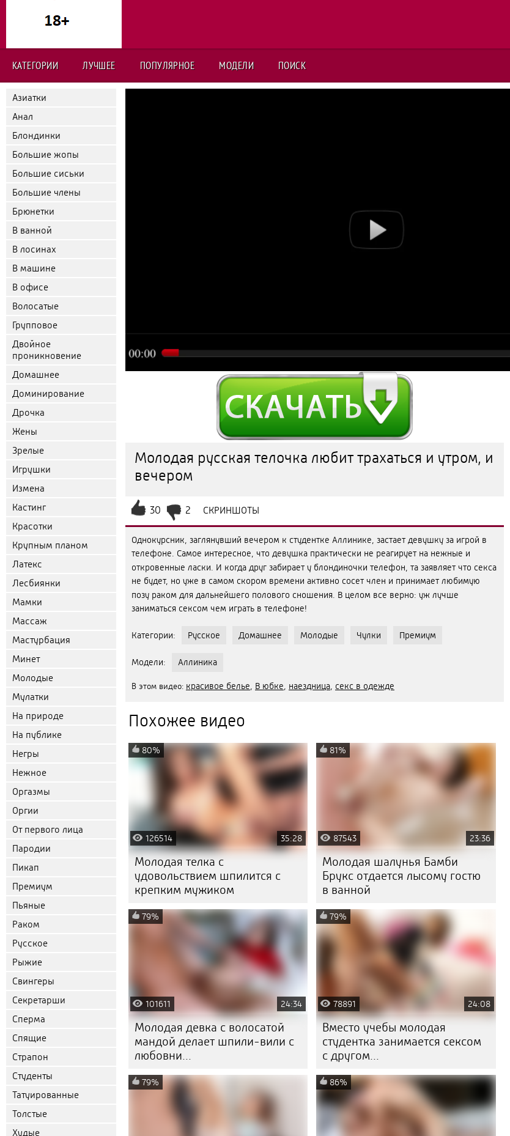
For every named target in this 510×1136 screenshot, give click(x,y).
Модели (236, 65)
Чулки (369, 635)
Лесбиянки (36, 583)
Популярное (167, 65)
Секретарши (38, 1000)
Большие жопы (45, 154)
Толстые (29, 1113)
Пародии (31, 848)
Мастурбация (41, 640)
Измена (28, 488)
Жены (24, 431)
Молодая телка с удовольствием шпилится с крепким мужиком (208, 876)
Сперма (28, 1019)
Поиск (292, 65)
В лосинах (34, 249)
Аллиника (197, 662)
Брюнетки (33, 211)
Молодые (32, 678)
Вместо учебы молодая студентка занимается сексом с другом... (401, 1041)
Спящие (29, 1038)
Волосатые (35, 306)
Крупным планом (50, 545)
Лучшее (99, 65)
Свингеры (33, 981)
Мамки (27, 602)
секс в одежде (364, 686)
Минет (26, 659)
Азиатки (29, 97)
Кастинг (29, 507)
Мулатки (30, 697)
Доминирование (48, 393)
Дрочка (28, 412)
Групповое (34, 325)
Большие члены (46, 192)
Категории (35, 65)
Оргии (25, 810)
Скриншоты (231, 510)
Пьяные (28, 905)
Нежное (29, 772)
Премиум (32, 886)
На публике (37, 734)
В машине (34, 268)
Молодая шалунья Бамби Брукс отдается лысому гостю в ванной (401, 876)
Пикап (25, 867)
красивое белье (218, 686)
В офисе (30, 287)
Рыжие (27, 962)
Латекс (27, 564)
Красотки (32, 526)
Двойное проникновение (46, 349)
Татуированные (45, 1095)
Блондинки (36, 135)
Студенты (32, 1076)
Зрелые (28, 450)
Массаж (29, 621)
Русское (30, 943)
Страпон (30, 1057)
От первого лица (47, 829)
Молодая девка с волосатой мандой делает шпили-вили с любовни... (214, 1041)
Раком (26, 924)
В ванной (32, 230)
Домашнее (35, 374)
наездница (309, 686)
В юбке (269, 686)
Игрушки (31, 469)
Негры (25, 753)
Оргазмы (31, 791)
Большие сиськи (48, 173)
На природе (38, 715)
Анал (22, 116)
